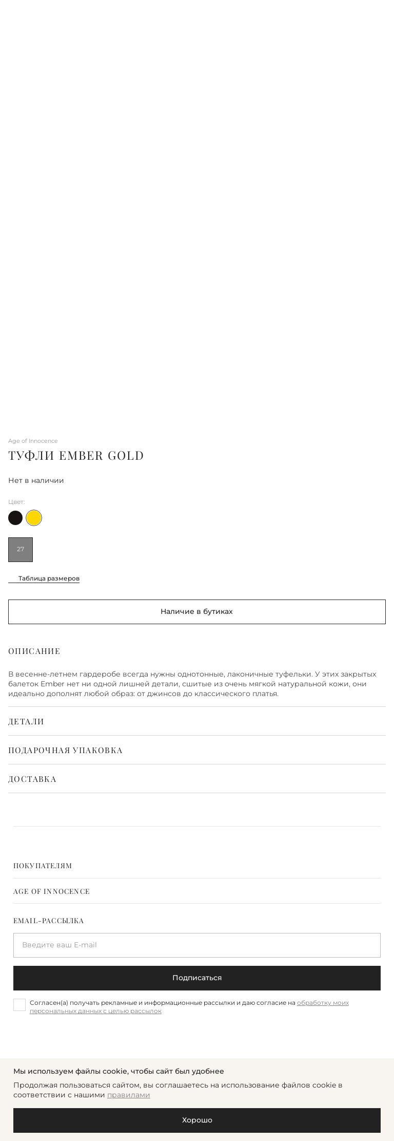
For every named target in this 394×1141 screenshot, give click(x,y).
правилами (128, 1095)
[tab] (197, 865)
